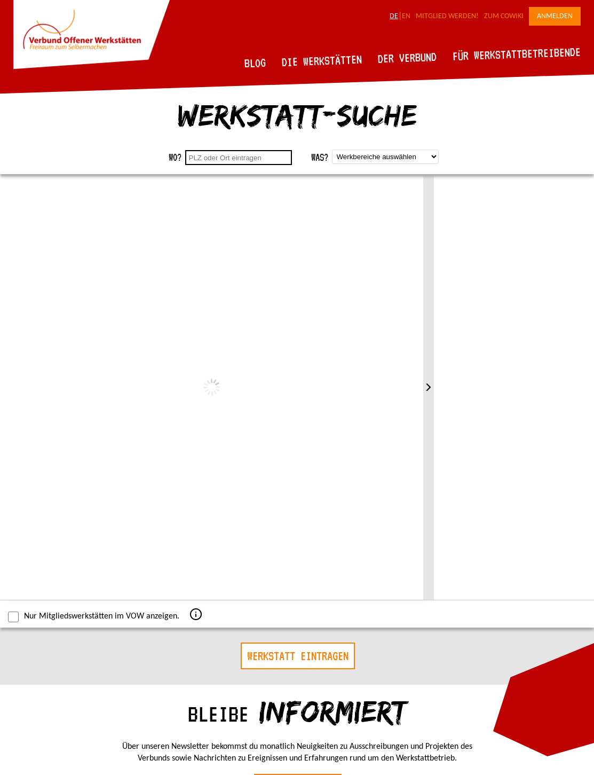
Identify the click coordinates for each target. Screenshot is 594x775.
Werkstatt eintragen (298, 656)
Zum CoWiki (504, 16)
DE (394, 16)
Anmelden (555, 16)
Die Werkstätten (322, 60)
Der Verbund (407, 58)
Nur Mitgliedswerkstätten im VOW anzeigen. (93, 617)
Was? (319, 157)
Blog (255, 63)
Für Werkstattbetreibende (516, 53)
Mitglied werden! (447, 16)
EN (406, 16)
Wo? (175, 157)
